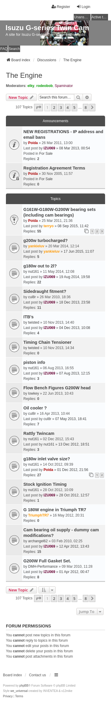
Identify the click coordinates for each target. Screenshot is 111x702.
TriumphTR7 (38, 515)
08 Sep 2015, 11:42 (73, 226)
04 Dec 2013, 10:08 (74, 328)
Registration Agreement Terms (54, 168)
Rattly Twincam (38, 433)
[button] (38, 107)
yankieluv (36, 246)
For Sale (45, 153)
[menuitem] (8, 696)
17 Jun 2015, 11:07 (79, 251)
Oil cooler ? (35, 408)
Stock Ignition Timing (45, 484)
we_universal (19, 691)
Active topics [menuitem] (99, 17)
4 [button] (68, 107)
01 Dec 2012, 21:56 (72, 470)
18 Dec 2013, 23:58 (74, 302)
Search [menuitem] (14, 49)
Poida (33, 143)
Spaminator (64, 86)
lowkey (33, 393)
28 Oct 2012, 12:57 (74, 495)
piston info (34, 362)
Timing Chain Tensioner (47, 342)
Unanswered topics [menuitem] (82, 17)
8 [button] (86, 107)
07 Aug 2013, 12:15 (74, 373)
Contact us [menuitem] (37, 675)
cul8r (32, 297)
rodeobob (44, 86)
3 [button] (61, 107)
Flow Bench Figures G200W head (57, 387)
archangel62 (38, 541)
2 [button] (54, 107)
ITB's (28, 316)
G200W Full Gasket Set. (47, 561)
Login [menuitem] (83, 6)
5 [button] (74, 107)
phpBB (24, 685)
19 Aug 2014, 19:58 (74, 277)
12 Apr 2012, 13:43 (74, 546)
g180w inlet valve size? (46, 458)
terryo (49, 226)
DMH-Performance (43, 566)
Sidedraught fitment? (44, 291)
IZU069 (49, 148)
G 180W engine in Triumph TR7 (54, 509)
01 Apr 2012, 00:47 (74, 572)
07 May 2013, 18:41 (70, 419)
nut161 (33, 271)
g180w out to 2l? (40, 266)
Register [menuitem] (61, 6)
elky (31, 86)
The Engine (24, 75)
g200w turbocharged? (45, 240)
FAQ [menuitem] (3, 49)
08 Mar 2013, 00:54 (74, 148)
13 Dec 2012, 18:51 (73, 444)
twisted (33, 322)
